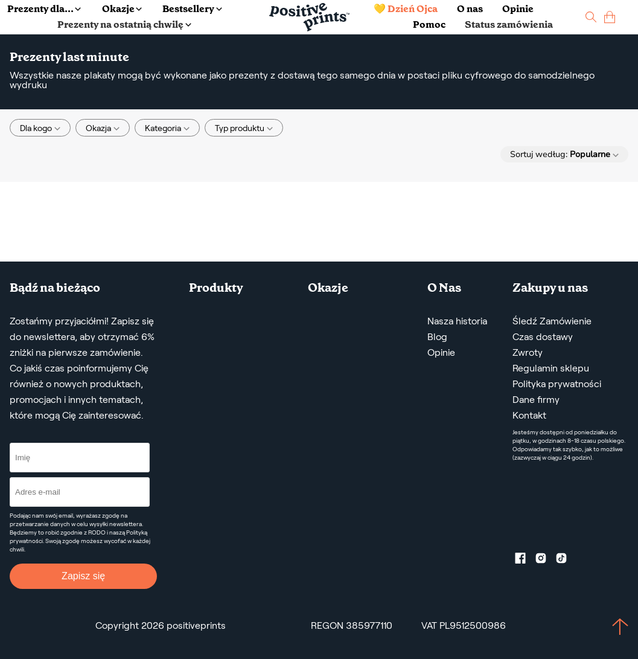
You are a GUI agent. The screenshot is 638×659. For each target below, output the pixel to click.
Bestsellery (192, 8)
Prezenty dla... (44, 8)
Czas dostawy (542, 337)
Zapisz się (83, 576)
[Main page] (309, 17)
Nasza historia (457, 321)
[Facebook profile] (525, 560)
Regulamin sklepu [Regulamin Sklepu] (550, 368)
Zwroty (527, 352)
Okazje (122, 8)
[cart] (609, 17)
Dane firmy (536, 399)
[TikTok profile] (566, 560)
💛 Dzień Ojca (406, 8)
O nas (470, 8)
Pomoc (429, 24)
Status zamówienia (509, 24)
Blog (437, 337)
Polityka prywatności (556, 384)
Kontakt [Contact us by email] (529, 415)
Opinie (518, 8)
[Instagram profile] (545, 560)
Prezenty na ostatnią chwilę (124, 24)
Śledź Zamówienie (552, 321)
